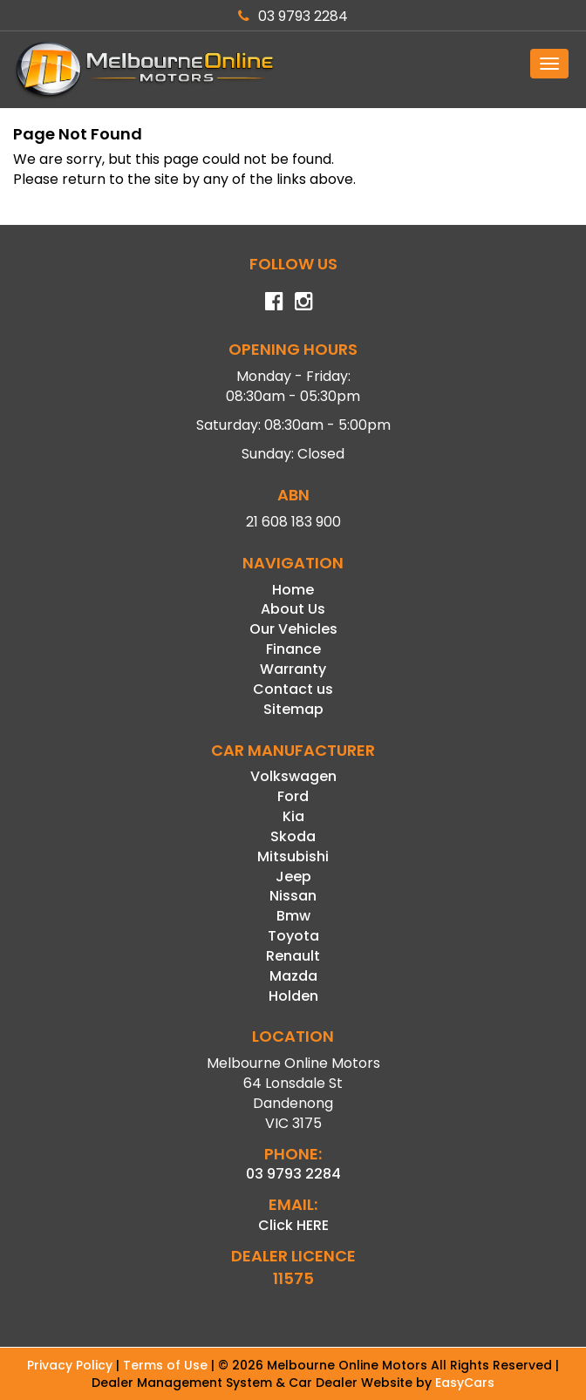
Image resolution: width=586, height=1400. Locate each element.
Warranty (293, 669)
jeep (293, 877)
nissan (293, 896)
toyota (293, 936)
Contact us (293, 689)
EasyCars (464, 1382)
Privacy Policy (71, 1365)
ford (293, 796)
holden (293, 996)
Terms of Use (167, 1365)
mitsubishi (293, 856)
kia (293, 816)
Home (293, 590)
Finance (293, 649)
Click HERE (293, 1225)
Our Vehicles (293, 629)
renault (293, 956)
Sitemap (293, 709)
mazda (293, 976)
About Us (293, 609)
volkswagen (293, 776)
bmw (293, 916)
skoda (293, 836)
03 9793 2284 (293, 16)
